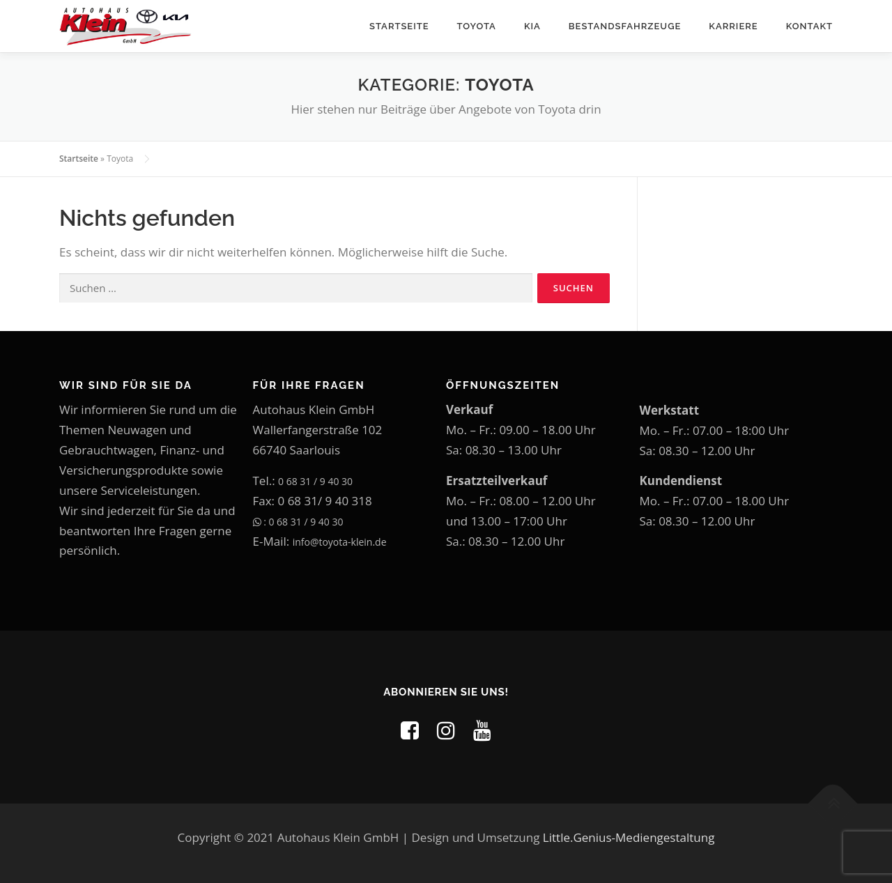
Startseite (399, 26)
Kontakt (809, 26)
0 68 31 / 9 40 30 (315, 481)
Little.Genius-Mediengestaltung (629, 837)
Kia (532, 26)
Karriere (733, 26)
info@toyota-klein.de (340, 541)
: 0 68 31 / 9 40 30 (298, 521)
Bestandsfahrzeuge (625, 26)
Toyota (476, 26)
